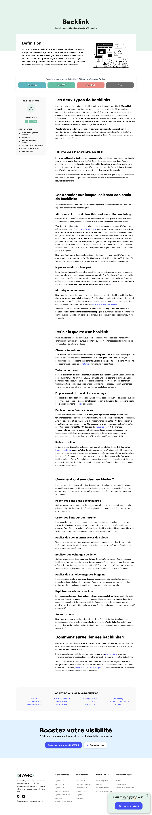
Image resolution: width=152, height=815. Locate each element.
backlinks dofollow (63, 450)
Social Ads (71, 5)
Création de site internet (63, 802)
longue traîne (101, 427)
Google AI (90, 85)
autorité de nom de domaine (104, 304)
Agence (82, 5)
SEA (62, 5)
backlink (33, 698)
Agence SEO (68, 28)
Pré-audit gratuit (102, 781)
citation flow (61, 704)
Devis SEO (99, 784)
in (35, 122)
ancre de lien (61, 701)
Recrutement (80, 781)
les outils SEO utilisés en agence (89, 667)
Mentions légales (121, 784)
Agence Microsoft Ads (62, 795)
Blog (90, 5)
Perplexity (32, 85)
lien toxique (90, 704)
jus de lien (90, 701)
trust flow (118, 704)
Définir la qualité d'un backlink (30, 145)
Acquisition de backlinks (28, 148)
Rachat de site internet (104, 791)
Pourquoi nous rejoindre (84, 784)
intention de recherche (119, 701)
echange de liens (90, 698)
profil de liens (111, 654)
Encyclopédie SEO (81, 28)
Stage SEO (79, 795)
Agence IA (58, 798)
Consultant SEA (81, 791)
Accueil (58, 28)
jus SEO (113, 284)
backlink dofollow (33, 701)
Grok (120, 85)
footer (80, 404)
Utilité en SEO (24, 137)
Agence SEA (59, 784)
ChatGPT (61, 85)
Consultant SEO (81, 788)
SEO (56, 5)
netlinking (86, 364)
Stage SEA (79, 798)
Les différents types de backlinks (28, 133)
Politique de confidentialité (125, 788)
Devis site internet (102, 788)
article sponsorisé (62, 698)
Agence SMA (59, 788)
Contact (98, 5)
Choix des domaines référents (27, 141)
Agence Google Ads (62, 791)
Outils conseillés (25, 151)
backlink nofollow (33, 704)
